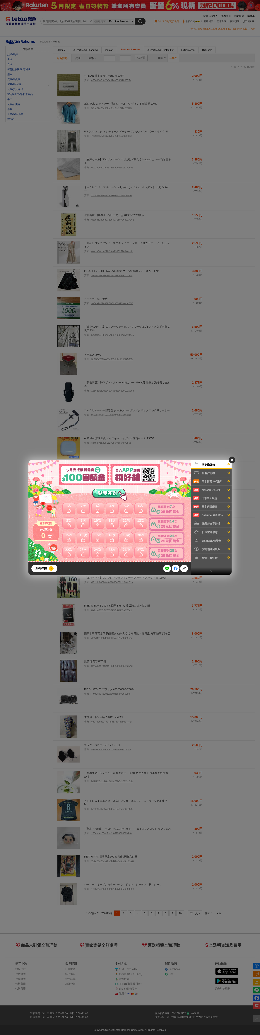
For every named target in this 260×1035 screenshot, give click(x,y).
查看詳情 (41, 568)
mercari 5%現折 (211, 490)
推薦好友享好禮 (211, 523)
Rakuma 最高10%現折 (211, 515)
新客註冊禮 (211, 473)
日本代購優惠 (211, 506)
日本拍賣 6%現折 (211, 481)
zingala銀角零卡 (211, 540)
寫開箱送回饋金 (211, 549)
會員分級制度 (211, 557)
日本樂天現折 (211, 498)
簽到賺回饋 (211, 464)
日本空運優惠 (211, 532)
